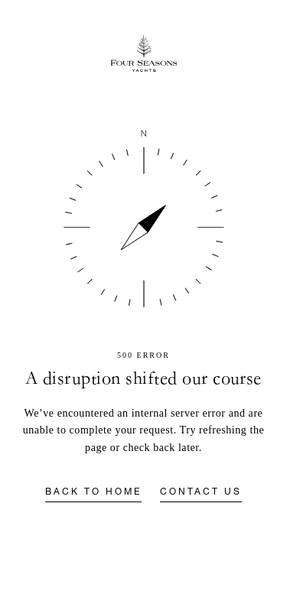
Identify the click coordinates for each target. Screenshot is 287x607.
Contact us (201, 492)
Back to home (93, 492)
